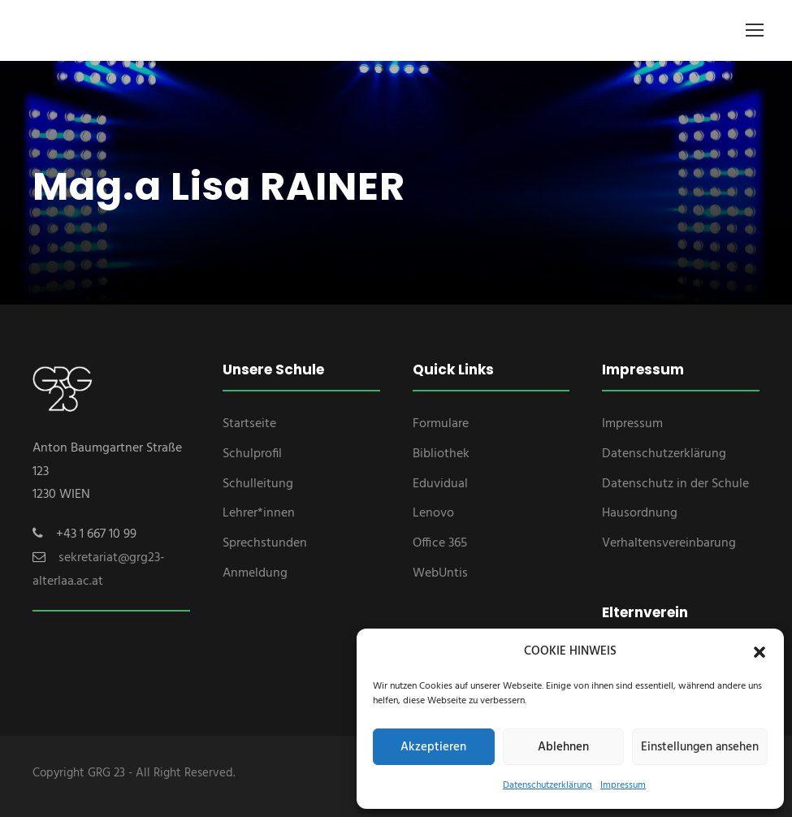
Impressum (623, 785)
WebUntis (440, 573)
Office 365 (440, 543)
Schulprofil (252, 454)
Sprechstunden (265, 543)
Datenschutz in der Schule (675, 484)
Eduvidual (440, 484)
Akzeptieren (433, 747)
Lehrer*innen (259, 513)
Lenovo (433, 513)
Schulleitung (258, 484)
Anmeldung (255, 573)
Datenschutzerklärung (547, 785)
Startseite (249, 423)
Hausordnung (639, 513)
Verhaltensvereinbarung (669, 543)
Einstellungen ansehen (700, 747)
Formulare (441, 423)
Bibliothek (441, 454)
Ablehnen (563, 747)
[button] (759, 652)
